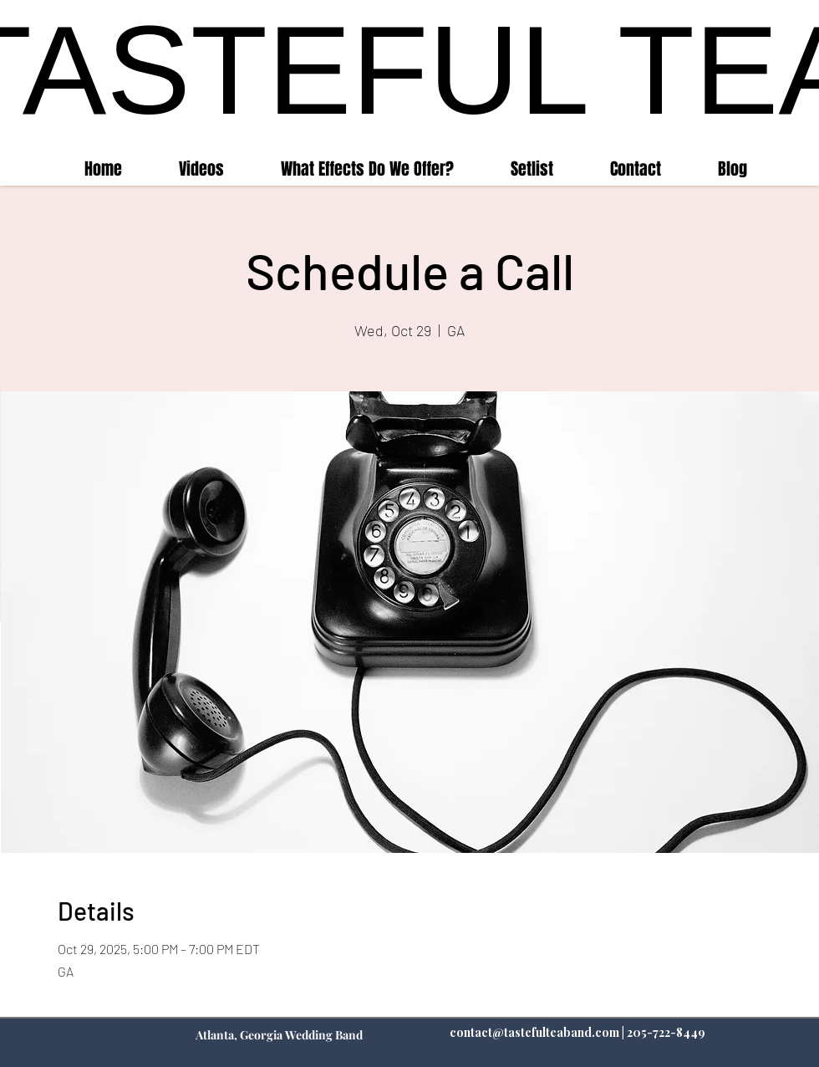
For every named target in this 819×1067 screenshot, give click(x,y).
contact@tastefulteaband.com (534, 1032)
